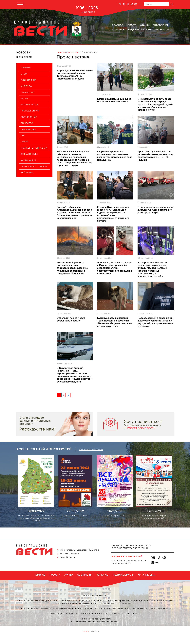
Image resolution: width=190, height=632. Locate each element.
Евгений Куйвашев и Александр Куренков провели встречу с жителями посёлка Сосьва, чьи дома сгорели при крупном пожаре (74, 212)
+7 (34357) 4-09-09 (69, 554)
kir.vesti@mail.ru (68, 557)
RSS (133, 4)
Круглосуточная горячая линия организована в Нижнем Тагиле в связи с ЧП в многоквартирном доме (75, 75)
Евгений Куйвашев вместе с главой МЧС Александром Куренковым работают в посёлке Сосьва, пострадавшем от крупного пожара (113, 214)
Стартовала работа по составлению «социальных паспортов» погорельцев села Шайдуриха (114, 156)
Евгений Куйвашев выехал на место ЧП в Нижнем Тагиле (114, 100)
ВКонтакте (120, 4)
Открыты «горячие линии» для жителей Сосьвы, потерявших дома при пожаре (155, 210)
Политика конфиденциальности (95, 619)
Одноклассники (124, 4)
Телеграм (127, 4)
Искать (172, 4)
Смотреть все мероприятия (91, 449)
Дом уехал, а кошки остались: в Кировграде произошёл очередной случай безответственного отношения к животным (114, 268)
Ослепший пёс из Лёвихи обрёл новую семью (71, 319)
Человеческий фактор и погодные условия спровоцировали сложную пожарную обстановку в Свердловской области (72, 268)
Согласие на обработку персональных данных (95, 621)
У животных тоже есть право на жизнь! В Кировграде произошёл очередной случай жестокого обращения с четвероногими (155, 104)
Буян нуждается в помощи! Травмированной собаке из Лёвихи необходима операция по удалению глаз (114, 322)
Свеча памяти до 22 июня (75, 516)
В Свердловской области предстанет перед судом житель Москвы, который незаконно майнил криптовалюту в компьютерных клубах (152, 269)
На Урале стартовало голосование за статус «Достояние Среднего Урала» (36, 518)
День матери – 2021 (114, 516)
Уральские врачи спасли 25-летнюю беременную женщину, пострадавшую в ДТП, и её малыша (156, 156)
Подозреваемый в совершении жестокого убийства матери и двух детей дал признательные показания (155, 322)
